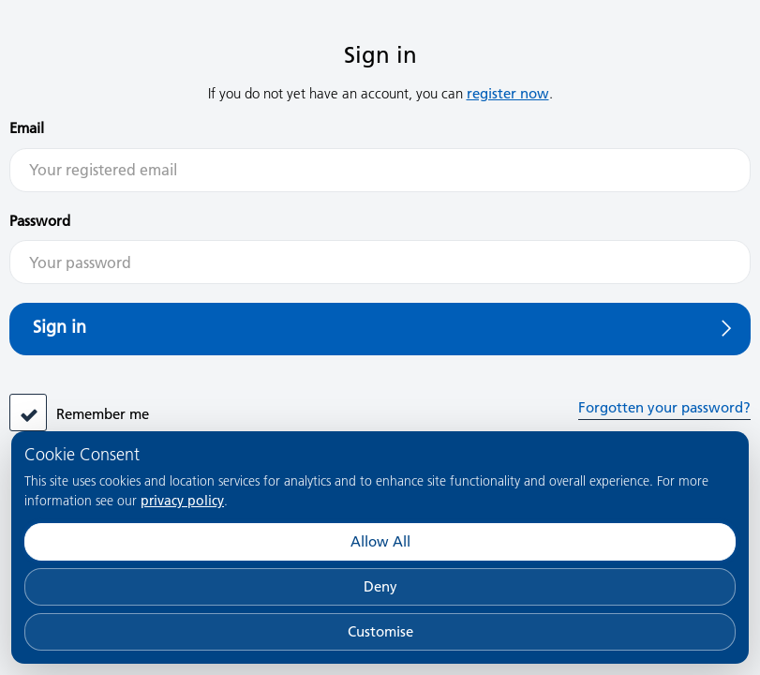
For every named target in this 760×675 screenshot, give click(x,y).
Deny (380, 586)
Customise (380, 631)
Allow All (380, 541)
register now (508, 93)
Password (39, 221)
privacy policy (182, 500)
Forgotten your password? (664, 407)
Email (26, 128)
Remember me (102, 414)
